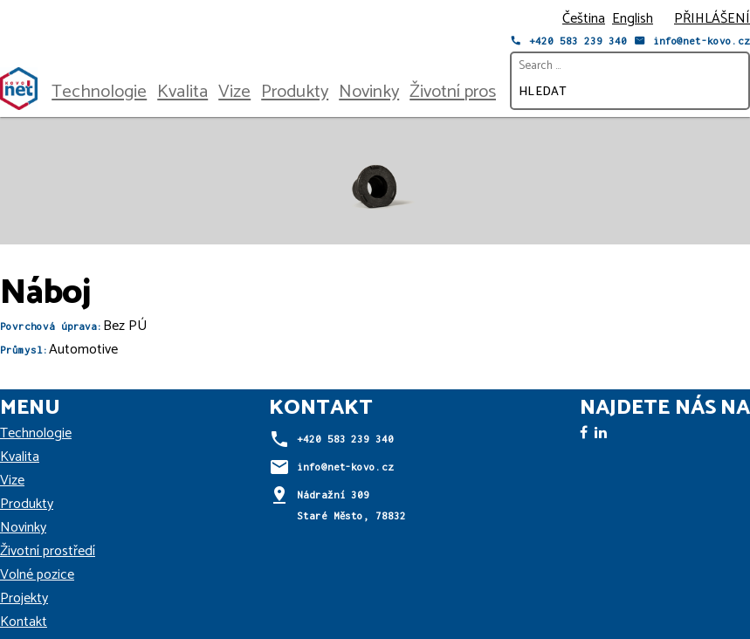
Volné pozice (37, 575)
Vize (234, 91)
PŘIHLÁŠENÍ (712, 19)
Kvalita (182, 91)
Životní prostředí (470, 91)
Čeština (583, 19)
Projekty (24, 598)
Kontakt (23, 622)
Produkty (294, 91)
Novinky (369, 91)
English (632, 19)
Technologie (99, 91)
